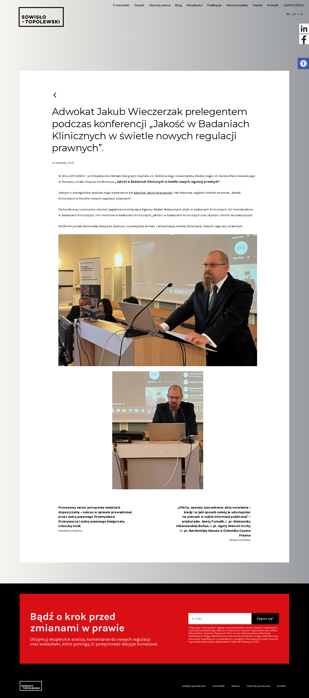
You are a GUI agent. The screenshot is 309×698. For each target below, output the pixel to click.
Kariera (257, 5)
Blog (178, 5)
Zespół (139, 5)
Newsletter (218, 685)
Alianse (235, 685)
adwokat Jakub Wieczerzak (152, 193)
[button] (303, 63)
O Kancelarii (121, 5)
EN (294, 14)
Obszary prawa (159, 5)
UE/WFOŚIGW (293, 5)
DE (301, 14)
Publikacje (214, 5)
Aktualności (194, 5)
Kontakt (273, 5)
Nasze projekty (237, 5)
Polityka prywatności (194, 685)
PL (288, 14)
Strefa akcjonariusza (258, 685)
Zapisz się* (265, 618)
